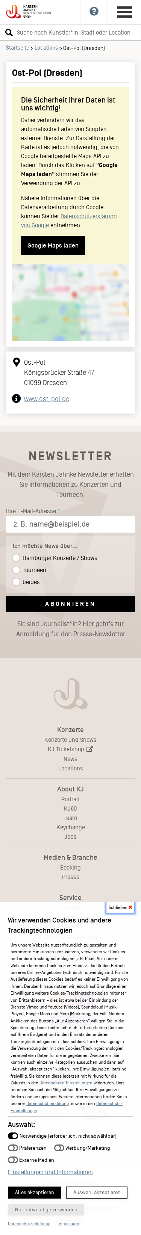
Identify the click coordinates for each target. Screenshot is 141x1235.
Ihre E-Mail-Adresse (31, 511)
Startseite (17, 48)
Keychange (70, 827)
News (70, 759)
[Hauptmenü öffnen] (124, 12)
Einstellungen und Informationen (50, 1172)
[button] (7, 32)
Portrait (70, 799)
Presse (70, 877)
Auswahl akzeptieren (97, 1192)
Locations (46, 48)
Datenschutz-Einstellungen (65, 1083)
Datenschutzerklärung (47, 1103)
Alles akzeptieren (34, 1192)
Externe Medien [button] (31, 1160)
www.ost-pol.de (46, 399)
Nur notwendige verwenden (46, 1209)
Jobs (70, 836)
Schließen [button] (120, 907)
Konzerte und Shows (70, 740)
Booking (70, 867)
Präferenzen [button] (27, 1147)
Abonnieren (70, 604)
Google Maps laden (53, 245)
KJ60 (70, 808)
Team (70, 818)
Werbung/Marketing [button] (82, 1147)
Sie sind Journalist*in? (70, 629)
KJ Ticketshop (70, 749)
